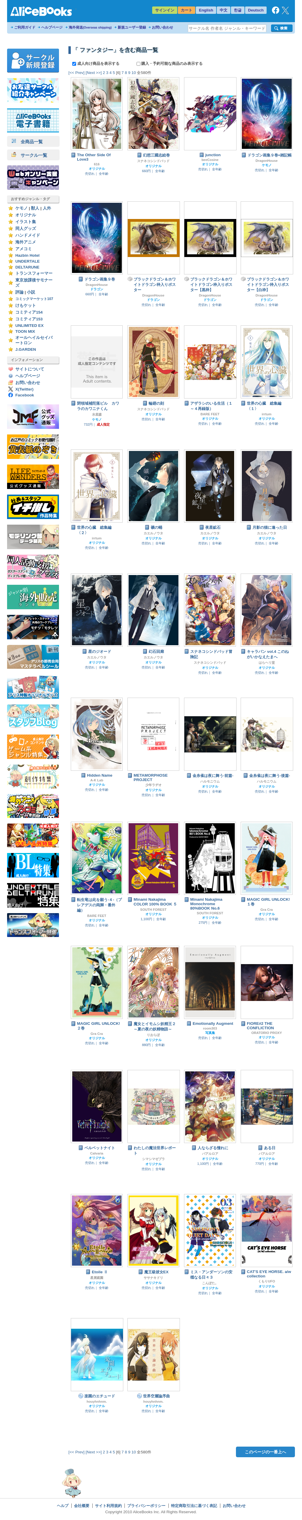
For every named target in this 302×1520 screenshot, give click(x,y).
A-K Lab (96, 780)
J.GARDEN (25, 349)
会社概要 (81, 1505)
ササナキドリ (153, 1277)
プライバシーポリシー (146, 1505)
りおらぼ (153, 1035)
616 (96, 164)
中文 (223, 10)
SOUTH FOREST (153, 909)
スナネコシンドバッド (153, 161)
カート (186, 10)
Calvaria (96, 1153)
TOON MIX (25, 331)
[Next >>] (94, 72)
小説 (31, 292)
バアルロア (210, 1153)
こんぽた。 (210, 1283)
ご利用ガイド (24, 27)
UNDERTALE (27, 261)
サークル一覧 (29, 155)
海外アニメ (25, 242)
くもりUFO (266, 1281)
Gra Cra (266, 909)
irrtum (267, 414)
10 (134, 72)
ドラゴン (96, 289)
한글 (238, 10)
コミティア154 (29, 312)
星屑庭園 (96, 1277)
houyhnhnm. (97, 1401)
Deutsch (256, 10)
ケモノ (21, 208)
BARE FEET (210, 414)
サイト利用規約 (108, 1505)
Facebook (24, 395)
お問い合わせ (162, 27)
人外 (47, 208)
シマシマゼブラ (153, 1159)
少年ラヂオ (153, 785)
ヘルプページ (52, 27)
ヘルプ (62, 1505)
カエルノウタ (153, 533)
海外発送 (90, 27)
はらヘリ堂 (267, 662)
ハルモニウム (210, 781)
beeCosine (210, 160)
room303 (210, 1028)
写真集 (210, 1033)
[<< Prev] (76, 72)
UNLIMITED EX (29, 325)
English (206, 10)
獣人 (35, 208)
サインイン (164, 10)
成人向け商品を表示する (96, 63)
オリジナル (25, 215)
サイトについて (29, 369)
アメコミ (23, 249)
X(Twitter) (24, 389)
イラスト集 (25, 222)
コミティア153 (29, 319)
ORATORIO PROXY (266, 1033)
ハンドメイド (27, 235)
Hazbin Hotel (27, 255)
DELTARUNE (27, 267)
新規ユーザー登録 (132, 27)
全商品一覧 (27, 141)
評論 (19, 292)
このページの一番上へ (265, 1452)
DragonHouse (267, 160)
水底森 (97, 414)
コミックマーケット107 (34, 299)
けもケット (25, 305)
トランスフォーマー (33, 273)
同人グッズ (25, 228)
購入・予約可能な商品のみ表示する (170, 63)
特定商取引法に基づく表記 (194, 1505)
